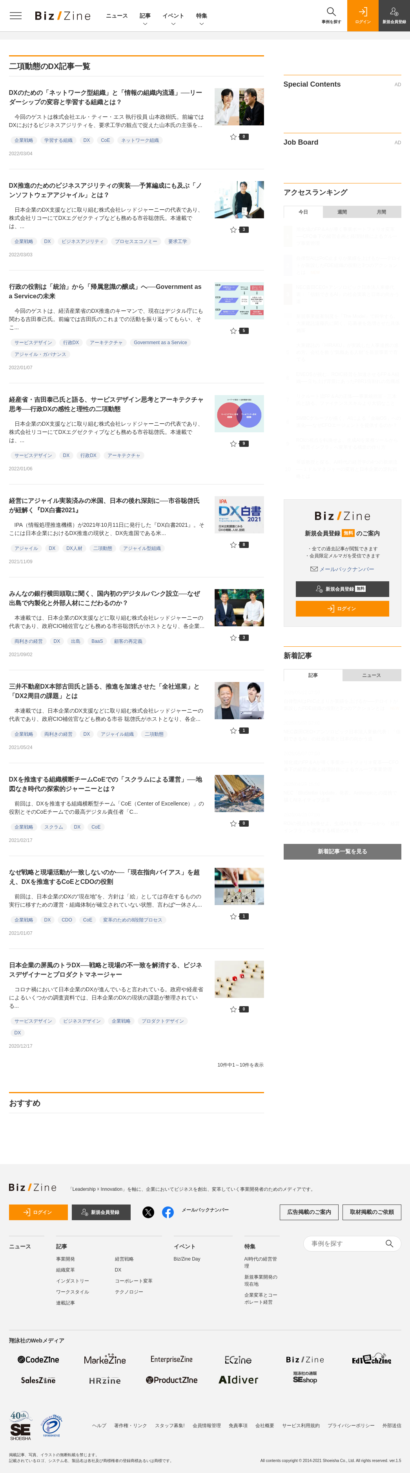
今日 (303, 212)
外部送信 (392, 1425)
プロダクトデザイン (163, 1021)
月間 (381, 212)
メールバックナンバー (342, 569)
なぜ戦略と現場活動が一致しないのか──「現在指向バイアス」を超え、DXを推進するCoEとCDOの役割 (104, 877)
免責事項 (238, 1425)
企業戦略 (24, 140)
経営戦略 (124, 1259)
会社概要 (264, 1425)
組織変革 (65, 1270)
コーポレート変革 (134, 1281)
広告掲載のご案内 (309, 1212)
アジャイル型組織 (142, 548)
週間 (342, 212)
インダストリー (72, 1281)
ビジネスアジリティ (83, 241)
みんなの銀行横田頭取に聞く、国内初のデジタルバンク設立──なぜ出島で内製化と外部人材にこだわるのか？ (104, 598)
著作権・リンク (130, 1425)
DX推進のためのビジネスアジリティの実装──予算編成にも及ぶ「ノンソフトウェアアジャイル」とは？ (105, 190)
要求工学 (177, 241)
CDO (67, 920)
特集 (201, 16)
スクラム (53, 827)
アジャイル (26, 548)
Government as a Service (160, 342)
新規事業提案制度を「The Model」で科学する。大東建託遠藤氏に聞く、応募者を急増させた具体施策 (348, 323)
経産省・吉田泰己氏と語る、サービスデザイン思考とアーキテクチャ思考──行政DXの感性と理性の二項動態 (106, 404)
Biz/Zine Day (187, 1259)
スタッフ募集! (169, 1425)
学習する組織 (58, 140)
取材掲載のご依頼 (372, 1212)
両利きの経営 (29, 641)
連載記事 (65, 1303)
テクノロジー (129, 1292)
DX (87, 140)
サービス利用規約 (301, 1425)
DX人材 (74, 548)
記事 (145, 16)
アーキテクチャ (106, 342)
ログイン (341, 609)
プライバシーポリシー (351, 1425)
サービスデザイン (33, 342)
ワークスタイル (72, 1292)
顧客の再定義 (128, 641)
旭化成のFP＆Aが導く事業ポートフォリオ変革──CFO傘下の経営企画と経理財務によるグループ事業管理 (346, 236)
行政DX (71, 342)
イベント (173, 16)
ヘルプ (99, 1425)
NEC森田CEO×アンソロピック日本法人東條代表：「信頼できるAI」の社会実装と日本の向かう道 (347, 294)
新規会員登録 (340, 589)
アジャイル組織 (117, 734)
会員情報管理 (207, 1425)
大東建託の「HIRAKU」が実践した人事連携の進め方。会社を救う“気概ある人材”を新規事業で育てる (347, 352)
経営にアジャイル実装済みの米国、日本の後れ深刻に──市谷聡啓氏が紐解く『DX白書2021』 (104, 505)
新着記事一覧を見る (342, 851)
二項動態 (102, 548)
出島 (75, 641)
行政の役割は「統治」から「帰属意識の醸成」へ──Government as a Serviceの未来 (105, 291)
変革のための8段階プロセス (132, 920)
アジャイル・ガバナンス (40, 354)
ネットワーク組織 (140, 140)
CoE (105, 140)
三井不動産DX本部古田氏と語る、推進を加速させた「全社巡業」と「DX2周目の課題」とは (104, 691)
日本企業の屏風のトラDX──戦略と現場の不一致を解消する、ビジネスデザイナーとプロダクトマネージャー (105, 970)
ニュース (117, 16)
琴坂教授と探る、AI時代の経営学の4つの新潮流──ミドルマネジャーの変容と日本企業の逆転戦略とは (346, 469)
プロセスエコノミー (136, 241)
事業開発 (65, 1259)
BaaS (97, 641)
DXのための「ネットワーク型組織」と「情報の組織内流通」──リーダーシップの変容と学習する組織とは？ (105, 97)
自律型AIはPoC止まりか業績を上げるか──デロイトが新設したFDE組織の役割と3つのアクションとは (348, 265)
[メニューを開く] (15, 15)
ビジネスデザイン (82, 1021)
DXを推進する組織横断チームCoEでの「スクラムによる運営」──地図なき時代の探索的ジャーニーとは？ (105, 784)
